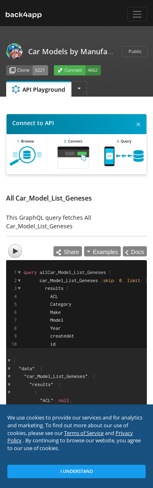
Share (67, 252)
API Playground (38, 89)
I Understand (76, 471)
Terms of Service (84, 433)
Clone (19, 70)
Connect (69, 70)
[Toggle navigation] (137, 14)
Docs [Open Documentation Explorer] (137, 252)
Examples (105, 252)
